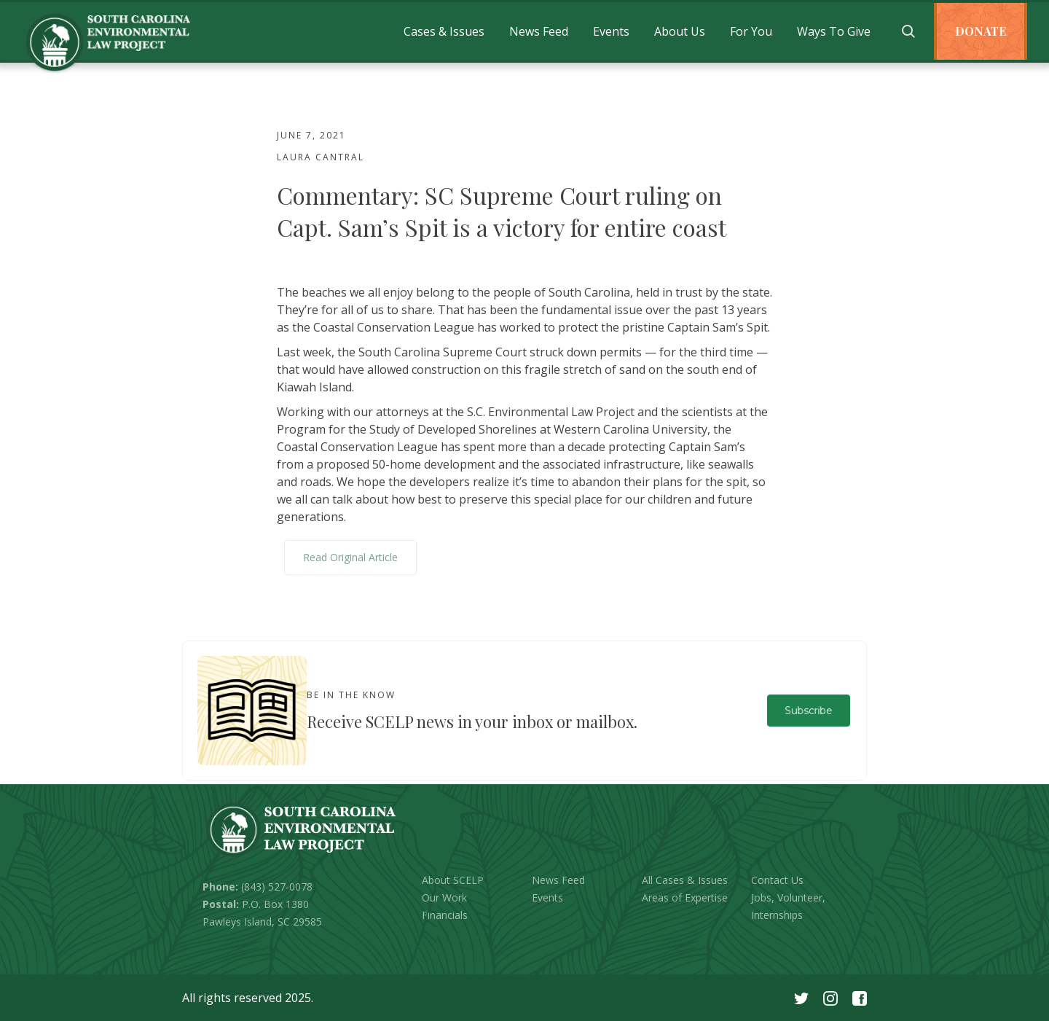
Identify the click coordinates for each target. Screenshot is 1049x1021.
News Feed (538, 31)
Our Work (444, 897)
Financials (445, 915)
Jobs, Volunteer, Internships (788, 906)
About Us (679, 31)
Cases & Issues (444, 31)
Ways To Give (834, 31)
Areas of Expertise (685, 897)
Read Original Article (350, 557)
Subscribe (808, 710)
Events (611, 31)
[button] (444, 31)
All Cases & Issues (685, 880)
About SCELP (453, 880)
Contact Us (777, 880)
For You (751, 31)
